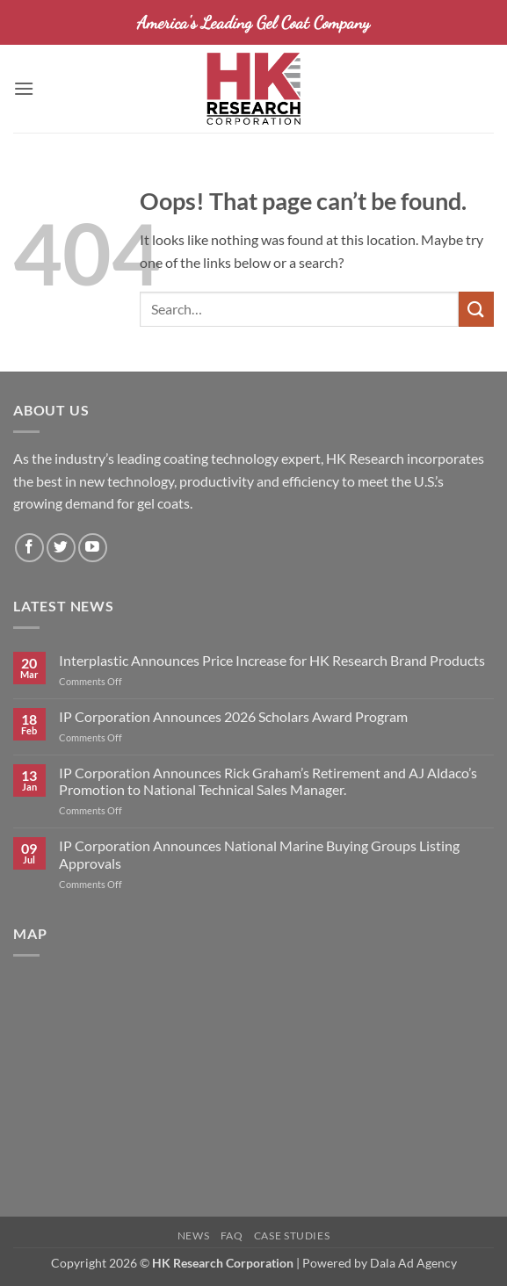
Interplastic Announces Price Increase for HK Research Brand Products (272, 660)
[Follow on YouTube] (92, 547)
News (193, 1235)
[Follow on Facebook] (29, 547)
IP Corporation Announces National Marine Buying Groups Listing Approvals (259, 854)
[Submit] (476, 309)
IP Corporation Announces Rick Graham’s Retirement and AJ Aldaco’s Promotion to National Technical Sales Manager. (268, 781)
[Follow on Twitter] (61, 547)
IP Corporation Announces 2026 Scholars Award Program (233, 716)
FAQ (232, 1235)
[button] (23, 88)
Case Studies (292, 1235)
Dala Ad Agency (413, 1262)
